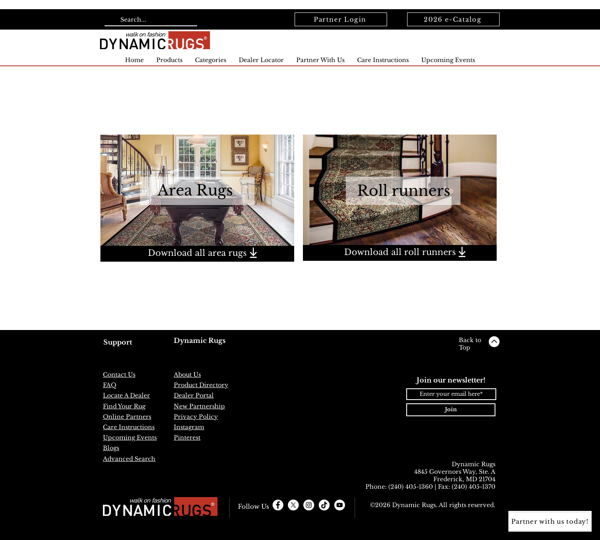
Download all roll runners (400, 252)
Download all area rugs (197, 253)
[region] (197, 254)
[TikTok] (324, 505)
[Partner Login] (341, 19)
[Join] (450, 409)
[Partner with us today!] (550, 521)
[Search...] (150, 20)
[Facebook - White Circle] (277, 505)
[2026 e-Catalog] (453, 19)
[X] (293, 505)
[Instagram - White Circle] (308, 505)
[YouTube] (339, 505)
